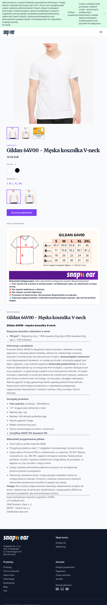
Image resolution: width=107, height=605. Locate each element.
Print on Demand (11, 571)
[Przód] (14, 197)
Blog (5, 586)
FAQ (5, 590)
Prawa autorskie (63, 575)
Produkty (7, 567)
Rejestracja (61, 546)
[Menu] (101, 32)
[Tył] (29, 197)
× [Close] (104, 13)
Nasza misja (8, 575)
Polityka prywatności (65, 567)
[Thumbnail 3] (39, 133)
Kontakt (59, 579)
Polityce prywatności (73, 13)
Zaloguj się (61, 542)
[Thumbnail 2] (25, 133)
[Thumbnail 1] (12, 133)
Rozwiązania (9, 583)
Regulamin (61, 571)
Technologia (8, 579)
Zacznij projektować (21, 212)
